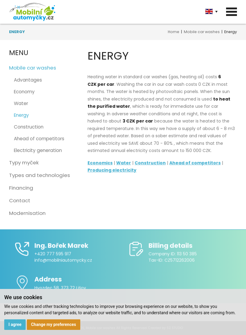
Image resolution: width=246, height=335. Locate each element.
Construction (28, 127)
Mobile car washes (202, 31)
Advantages (28, 80)
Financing (21, 187)
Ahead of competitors (39, 138)
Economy (24, 91)
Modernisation (27, 213)
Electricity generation (38, 150)
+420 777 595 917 (52, 256)
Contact (19, 200)
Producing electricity (112, 170)
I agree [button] (14, 324)
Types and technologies (39, 175)
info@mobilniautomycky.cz (63, 262)
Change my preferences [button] (53, 324)
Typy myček (24, 162)
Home (173, 31)
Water (21, 103)
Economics (100, 163)
